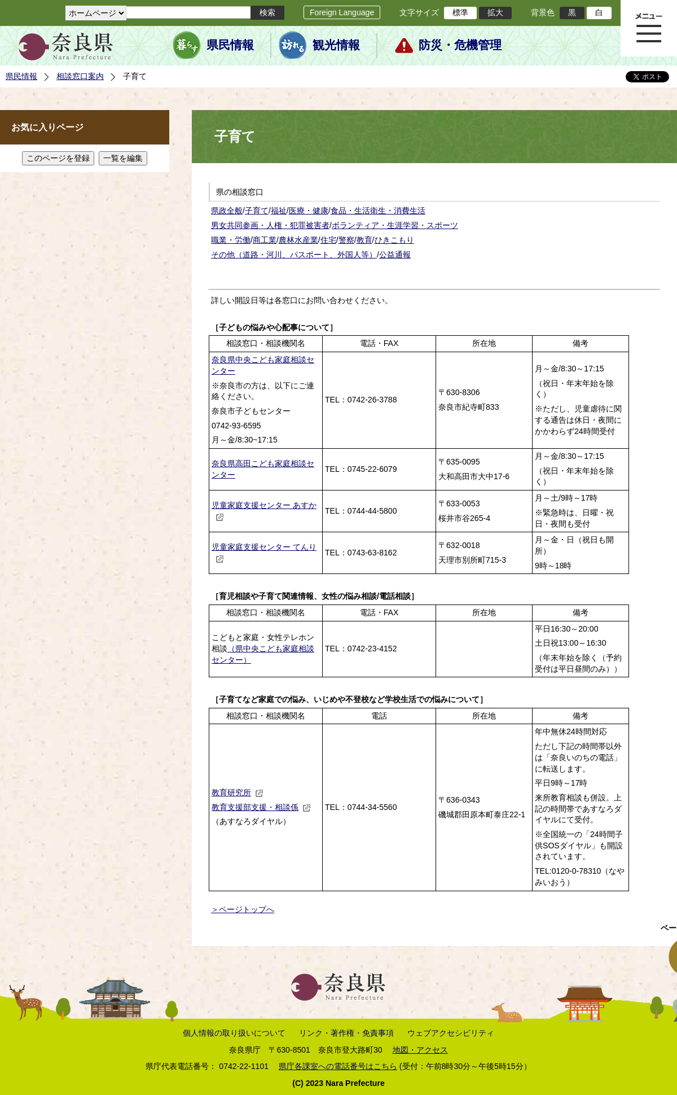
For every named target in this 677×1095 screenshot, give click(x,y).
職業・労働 (230, 239)
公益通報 (395, 254)
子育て (257, 210)
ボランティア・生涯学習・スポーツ (395, 225)
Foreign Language (342, 12)
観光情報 (336, 45)
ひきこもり (394, 239)
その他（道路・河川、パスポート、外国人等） (294, 254)
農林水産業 (298, 239)
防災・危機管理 (460, 45)
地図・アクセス (420, 1049)
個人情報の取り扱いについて (234, 1032)
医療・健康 (308, 210)
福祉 (279, 210)
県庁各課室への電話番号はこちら (338, 1066)
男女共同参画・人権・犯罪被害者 (270, 225)
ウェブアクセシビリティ (450, 1032)
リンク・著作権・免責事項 (346, 1032)
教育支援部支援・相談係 (261, 807)
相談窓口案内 (80, 76)
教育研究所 (237, 792)
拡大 (495, 12)
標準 (460, 12)
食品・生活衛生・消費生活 (378, 210)
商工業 (264, 239)
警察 (346, 239)
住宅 (328, 239)
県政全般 (227, 210)
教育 (364, 239)
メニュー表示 (649, 28)
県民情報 (230, 45)
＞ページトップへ (242, 909)
